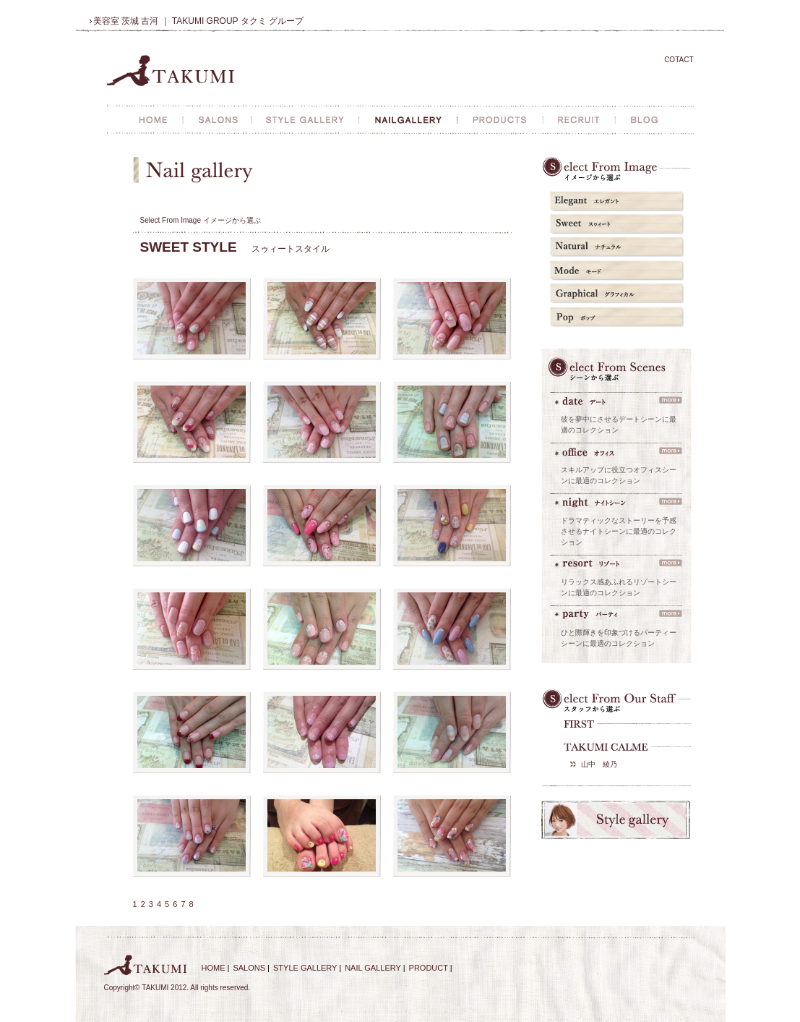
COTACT (678, 60)
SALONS (249, 967)
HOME (213, 967)
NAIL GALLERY (372, 967)
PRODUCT (428, 967)
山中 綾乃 (599, 764)
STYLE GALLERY (305, 967)
